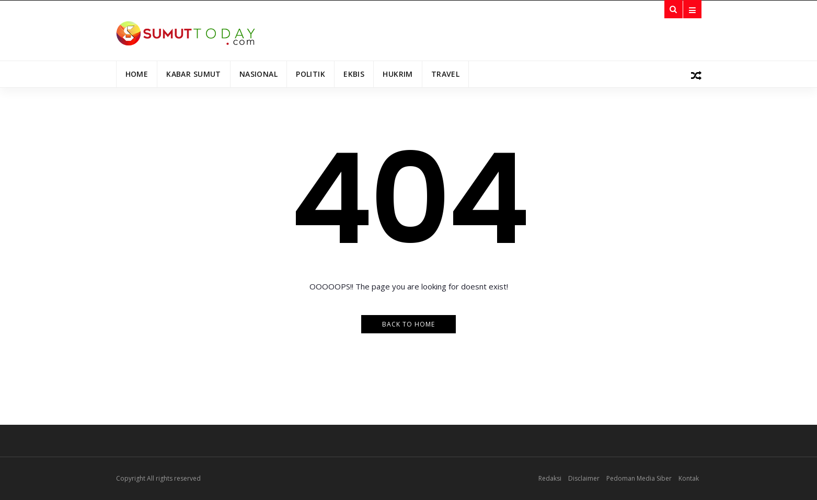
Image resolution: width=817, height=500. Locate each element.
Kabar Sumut (193, 74)
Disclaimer (584, 478)
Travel (445, 74)
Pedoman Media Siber (639, 478)
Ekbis (353, 74)
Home (136, 74)
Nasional (258, 74)
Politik (310, 74)
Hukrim (398, 74)
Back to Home (408, 324)
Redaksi (549, 478)
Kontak (688, 478)
